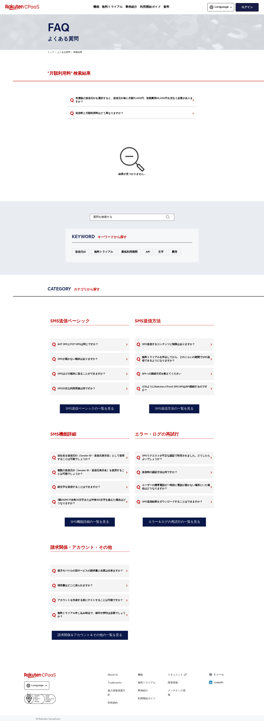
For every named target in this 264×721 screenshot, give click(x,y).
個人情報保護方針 (116, 693)
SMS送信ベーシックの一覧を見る (90, 408)
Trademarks (114, 683)
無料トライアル (146, 683)
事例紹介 (143, 691)
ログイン (247, 7)
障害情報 (173, 683)
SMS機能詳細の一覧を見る (89, 522)
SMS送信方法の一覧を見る (174, 408)
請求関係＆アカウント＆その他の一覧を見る (90, 635)
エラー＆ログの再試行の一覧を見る (174, 522)
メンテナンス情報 (176, 693)
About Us (113, 675)
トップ (51, 52)
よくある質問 (63, 52)
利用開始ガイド (146, 698)
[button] (220, 7)
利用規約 (113, 703)
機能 (140, 675)
